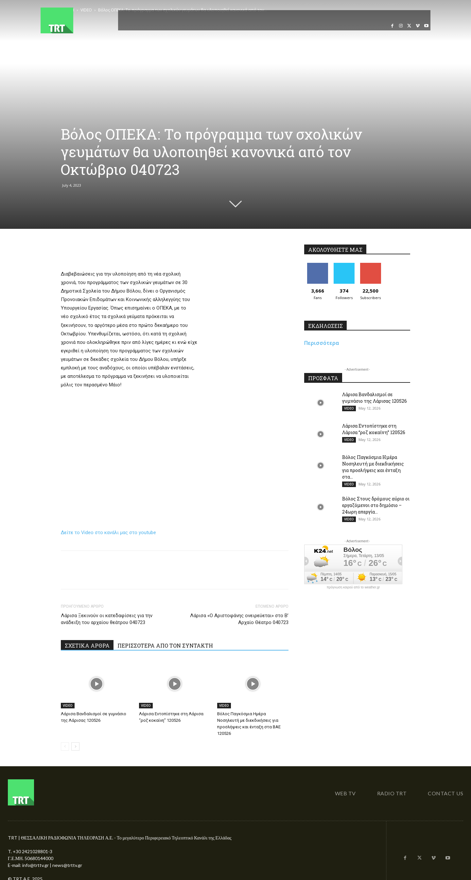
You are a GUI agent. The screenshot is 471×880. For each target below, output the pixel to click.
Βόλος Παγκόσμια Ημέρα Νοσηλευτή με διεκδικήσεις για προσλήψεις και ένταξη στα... (373, 467)
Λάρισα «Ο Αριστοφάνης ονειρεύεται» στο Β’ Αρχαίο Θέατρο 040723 (239, 619)
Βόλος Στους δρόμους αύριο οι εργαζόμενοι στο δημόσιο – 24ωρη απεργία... (376, 505)
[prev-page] (65, 746)
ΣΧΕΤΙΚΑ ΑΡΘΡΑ (87, 645)
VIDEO (68, 705)
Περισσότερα (321, 343)
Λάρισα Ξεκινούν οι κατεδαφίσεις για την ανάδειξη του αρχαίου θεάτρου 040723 (106, 619)
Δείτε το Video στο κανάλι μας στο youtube (108, 532)
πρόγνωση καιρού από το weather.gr (353, 587)
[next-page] (75, 746)
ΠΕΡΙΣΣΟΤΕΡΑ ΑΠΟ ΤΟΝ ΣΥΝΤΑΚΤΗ (165, 645)
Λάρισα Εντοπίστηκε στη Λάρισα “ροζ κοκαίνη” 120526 (373, 429)
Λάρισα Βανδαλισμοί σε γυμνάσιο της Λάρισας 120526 (374, 397)
